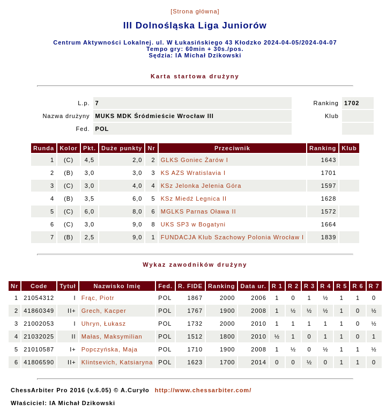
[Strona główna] (194, 11)
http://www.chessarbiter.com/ (203, 390)
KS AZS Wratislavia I (193, 173)
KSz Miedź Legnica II (194, 198)
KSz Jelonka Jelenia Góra (201, 185)
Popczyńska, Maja (109, 349)
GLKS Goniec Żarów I (194, 160)
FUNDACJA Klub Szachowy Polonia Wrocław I (232, 237)
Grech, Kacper (104, 310)
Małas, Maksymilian (112, 336)
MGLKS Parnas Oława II (198, 211)
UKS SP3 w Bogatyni (193, 224)
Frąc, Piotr (98, 298)
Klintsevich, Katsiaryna (117, 362)
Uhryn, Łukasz (103, 323)
